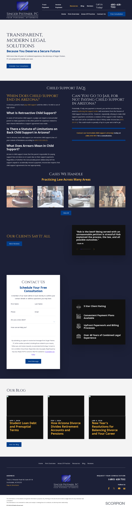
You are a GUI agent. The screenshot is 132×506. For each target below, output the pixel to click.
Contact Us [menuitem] (101, 14)
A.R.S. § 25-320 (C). (38, 140)
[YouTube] (119, 488)
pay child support (28, 105)
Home (40, 463)
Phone (10, 312)
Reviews (90, 6)
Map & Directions (13, 485)
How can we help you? (16, 327)
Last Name (36, 304)
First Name (12, 304)
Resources (74, 6)
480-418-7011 (116, 6)
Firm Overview (50, 463)
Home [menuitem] (63, 14)
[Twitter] (114, 488)
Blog (82, 6)
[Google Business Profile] (124, 488)
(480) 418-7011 (116, 479)
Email (34, 312)
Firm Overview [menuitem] (73, 14)
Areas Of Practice (64, 463)
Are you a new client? (15, 320)
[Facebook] (109, 488)
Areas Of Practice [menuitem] (88, 14)
